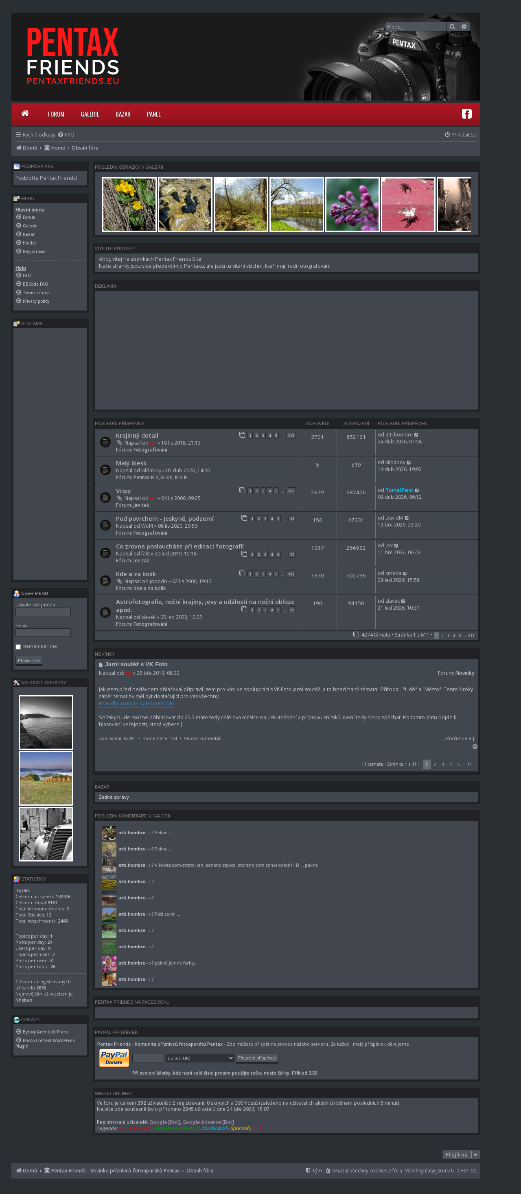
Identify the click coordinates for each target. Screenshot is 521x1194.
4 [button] (454, 635)
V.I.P (257, 1128)
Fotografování (150, 449)
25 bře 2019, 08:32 (158, 673)
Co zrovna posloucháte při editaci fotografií (180, 546)
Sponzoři (240, 1128)
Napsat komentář (202, 738)
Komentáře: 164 (159, 738)
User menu (30, 593)
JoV (389, 545)
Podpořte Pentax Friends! (46, 177)
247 (291, 435)
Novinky (464, 673)
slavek (148, 617)
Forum (56, 113)
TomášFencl (399, 490)
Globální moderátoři (176, 1128)
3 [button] (448, 635)
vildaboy (151, 470)
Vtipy (123, 491)
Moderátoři (215, 1128)
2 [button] (443, 635)
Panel (154, 113)
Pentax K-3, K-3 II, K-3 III (161, 477)
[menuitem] (65, 134)
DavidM (394, 517)
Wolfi (147, 525)
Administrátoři (135, 1128)
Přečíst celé (458, 738)
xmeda (393, 573)
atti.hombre (399, 434)
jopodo (158, 581)
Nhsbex (23, 1000)
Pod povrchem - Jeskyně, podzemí (165, 518)
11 (292, 518)
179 (291, 490)
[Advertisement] (286, 350)
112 (291, 574)
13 (292, 609)
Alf (153, 442)
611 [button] (471, 635)
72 (292, 554)
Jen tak (141, 505)
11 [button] (469, 764)
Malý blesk (131, 463)
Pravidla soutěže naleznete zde (136, 703)
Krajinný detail (137, 435)
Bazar (123, 113)
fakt (145, 553)
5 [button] (460, 635)
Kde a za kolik (136, 574)
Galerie (90, 113)
